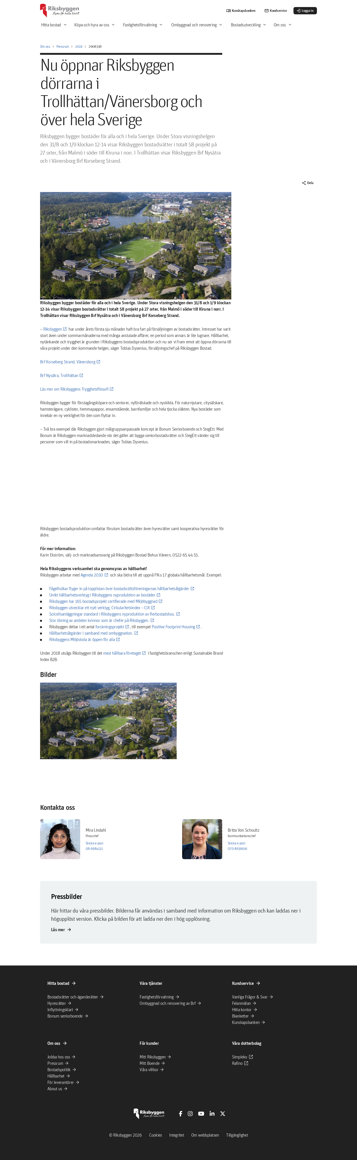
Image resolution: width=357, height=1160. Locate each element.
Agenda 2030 (92, 575)
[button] (108, 721)
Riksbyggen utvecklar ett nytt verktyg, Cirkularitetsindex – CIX (99, 607)
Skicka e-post (94, 843)
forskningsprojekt (109, 626)
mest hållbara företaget (122, 653)
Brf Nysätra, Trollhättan (59, 375)
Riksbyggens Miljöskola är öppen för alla (82, 639)
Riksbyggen (52, 329)
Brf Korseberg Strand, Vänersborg (67, 361)
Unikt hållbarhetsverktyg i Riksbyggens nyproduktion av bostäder (102, 595)
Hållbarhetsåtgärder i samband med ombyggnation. (91, 633)
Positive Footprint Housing (173, 626)
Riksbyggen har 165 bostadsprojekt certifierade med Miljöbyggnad (103, 601)
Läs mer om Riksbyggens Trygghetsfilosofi (74, 389)
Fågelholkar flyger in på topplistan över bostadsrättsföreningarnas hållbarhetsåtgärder (119, 588)
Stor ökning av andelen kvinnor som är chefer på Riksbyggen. (99, 620)
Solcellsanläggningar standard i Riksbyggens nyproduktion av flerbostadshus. (112, 614)
